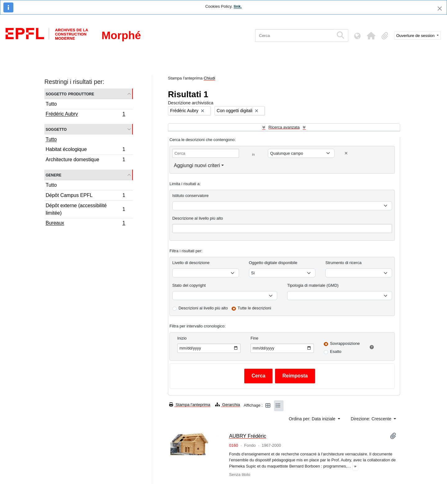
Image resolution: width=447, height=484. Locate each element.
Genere (53, 175)
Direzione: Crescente (372, 418)
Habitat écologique (85, 150)
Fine (254, 338)
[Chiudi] (440, 8)
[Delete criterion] (346, 153)
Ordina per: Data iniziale (312, 418)
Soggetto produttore (70, 94)
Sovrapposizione (345, 343)
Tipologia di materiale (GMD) (313, 285)
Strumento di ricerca (343, 262)
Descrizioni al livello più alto (203, 308)
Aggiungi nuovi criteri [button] (197, 165)
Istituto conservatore (190, 195)
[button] (371, 36)
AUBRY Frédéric (247, 436)
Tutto (51, 104)
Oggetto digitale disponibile (273, 262)
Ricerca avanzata (284, 127)
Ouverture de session (416, 35)
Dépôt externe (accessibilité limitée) (85, 209)
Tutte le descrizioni (254, 308)
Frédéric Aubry (85, 114)
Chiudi (209, 78)
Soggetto (56, 129)
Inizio (182, 338)
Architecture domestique (85, 160)
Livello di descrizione (191, 262)
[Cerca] (294, 35)
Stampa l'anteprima (189, 404)
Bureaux (85, 223)
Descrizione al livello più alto (197, 218)
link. (238, 6)
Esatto (335, 351)
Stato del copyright (189, 285)
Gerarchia (227, 404)
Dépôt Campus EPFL (85, 196)
